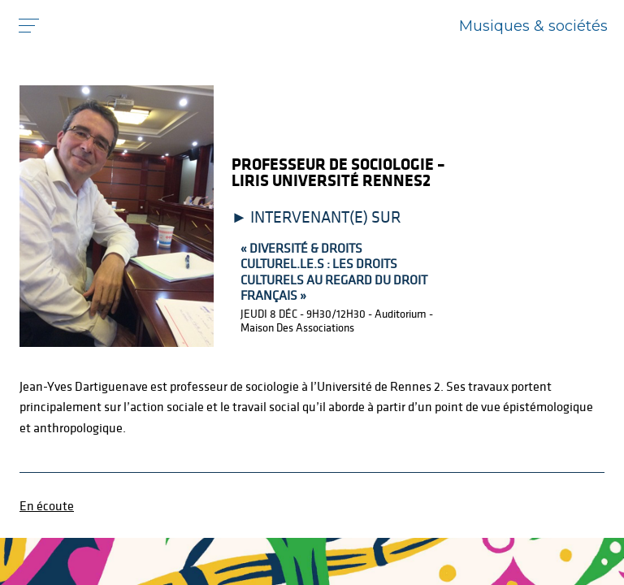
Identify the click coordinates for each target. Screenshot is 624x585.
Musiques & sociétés (533, 26)
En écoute (47, 505)
